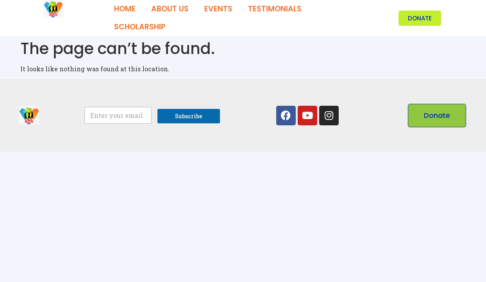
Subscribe (188, 116)
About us (170, 9)
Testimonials (275, 9)
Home (125, 9)
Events (218, 9)
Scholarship (139, 27)
